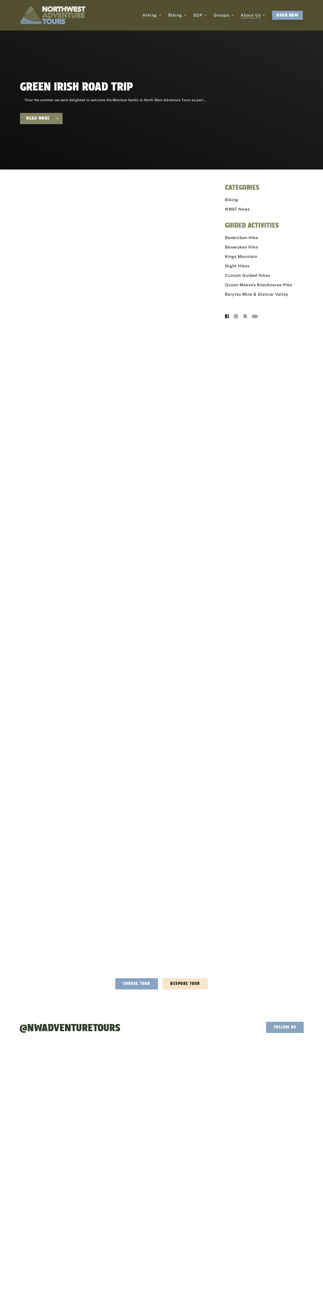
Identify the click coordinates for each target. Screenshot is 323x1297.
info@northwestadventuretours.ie (105, 1197)
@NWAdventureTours (69, 1028)
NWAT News (237, 209)
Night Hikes (237, 266)
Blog (250, 1228)
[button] (136, 983)
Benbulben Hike (241, 237)
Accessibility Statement (164, 1283)
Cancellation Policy (195, 1283)
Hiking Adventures (149, 1198)
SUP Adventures (148, 1213)
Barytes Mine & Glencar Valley (256, 294)
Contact (252, 1236)
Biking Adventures (149, 1205)
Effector (232, 1283)
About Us (253, 1198)
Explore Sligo (256, 1205)
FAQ (250, 1220)
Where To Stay (257, 1213)
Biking (231, 199)
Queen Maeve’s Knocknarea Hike (258, 284)
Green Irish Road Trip (76, 86)
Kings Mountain (241, 256)
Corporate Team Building (209, 1198)
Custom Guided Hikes (247, 275)
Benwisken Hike (241, 247)
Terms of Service (203, 1288)
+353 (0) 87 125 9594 (96, 1206)
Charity (196, 1205)
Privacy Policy (136, 1283)
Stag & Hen (199, 1213)
